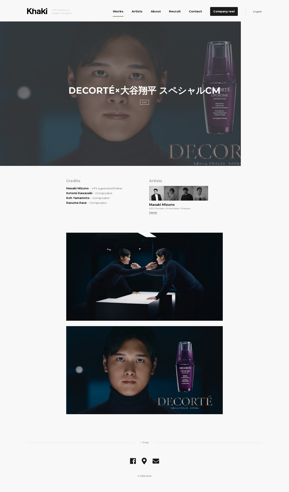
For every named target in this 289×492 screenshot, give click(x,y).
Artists (137, 11)
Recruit (175, 11)
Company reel (224, 11)
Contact (195, 11)
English (257, 11)
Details (153, 212)
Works (118, 11)
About (156, 11)
